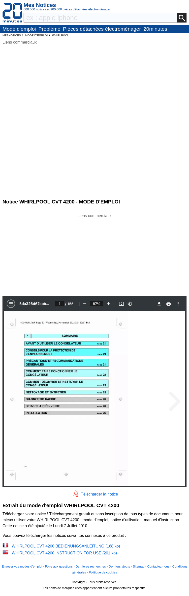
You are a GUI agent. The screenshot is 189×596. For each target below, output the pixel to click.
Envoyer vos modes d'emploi (22, 566)
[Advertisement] (94, 253)
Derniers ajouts (119, 566)
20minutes (155, 29)
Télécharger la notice (99, 494)
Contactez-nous (158, 566)
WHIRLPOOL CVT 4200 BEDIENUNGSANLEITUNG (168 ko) (66, 546)
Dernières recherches (90, 566)
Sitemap (138, 566)
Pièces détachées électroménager (102, 29)
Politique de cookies (103, 572)
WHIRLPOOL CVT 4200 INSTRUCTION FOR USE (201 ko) (64, 553)
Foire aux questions (59, 566)
